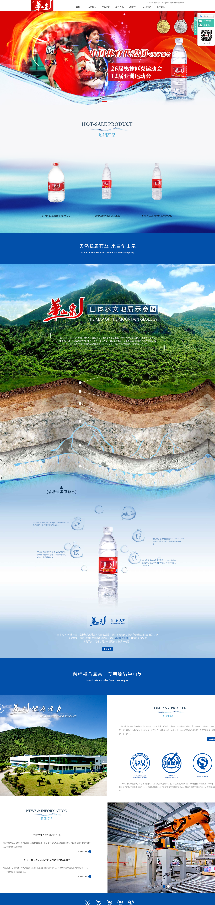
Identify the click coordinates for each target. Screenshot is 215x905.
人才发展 (147, 7)
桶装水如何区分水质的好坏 (47, 835)
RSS (163, 3)
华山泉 (204, 16)
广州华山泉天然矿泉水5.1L (56, 215)
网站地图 (157, 3)
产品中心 (106, 7)
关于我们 (92, 7)
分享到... (207, 25)
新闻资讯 (119, 7)
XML (167, 3)
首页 (78, 7)
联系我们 (161, 7)
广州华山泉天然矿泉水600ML (157, 215)
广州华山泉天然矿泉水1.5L (106, 215)
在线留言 (207, 21)
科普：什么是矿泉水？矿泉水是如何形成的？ (47, 860)
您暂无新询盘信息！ (177, 3)
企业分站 (150, 3)
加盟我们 (133, 7)
